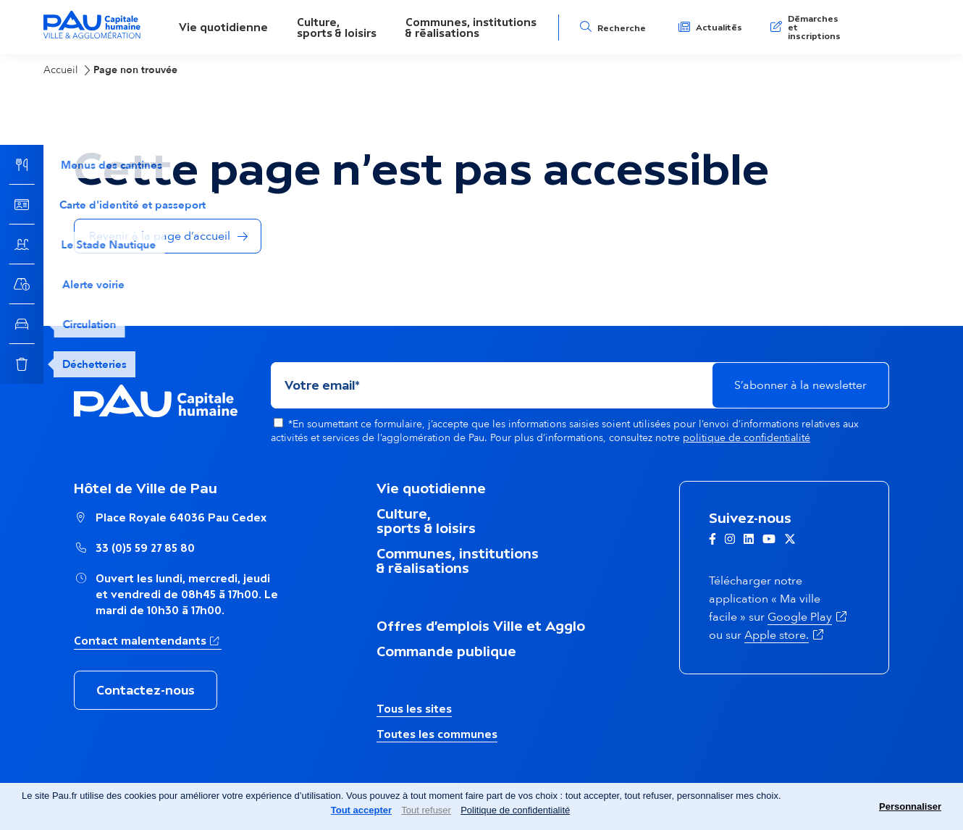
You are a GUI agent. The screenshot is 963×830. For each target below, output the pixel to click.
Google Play (800, 617)
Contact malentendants (140, 640)
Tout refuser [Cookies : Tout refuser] (426, 810)
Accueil (60, 70)
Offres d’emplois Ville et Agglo (481, 626)
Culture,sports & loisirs (337, 27)
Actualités (719, 27)
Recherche (621, 28)
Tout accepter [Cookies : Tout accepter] (361, 810)
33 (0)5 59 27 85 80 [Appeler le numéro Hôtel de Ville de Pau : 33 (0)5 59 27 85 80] (145, 547)
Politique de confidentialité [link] (515, 810)
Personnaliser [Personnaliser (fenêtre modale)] (910, 806)
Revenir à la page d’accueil (159, 236)
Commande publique (446, 651)
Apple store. (776, 635)
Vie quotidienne (223, 27)
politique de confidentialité (746, 438)
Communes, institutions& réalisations (471, 27)
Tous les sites (414, 708)
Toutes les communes (437, 734)
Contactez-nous (145, 690)
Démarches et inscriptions (814, 27)
